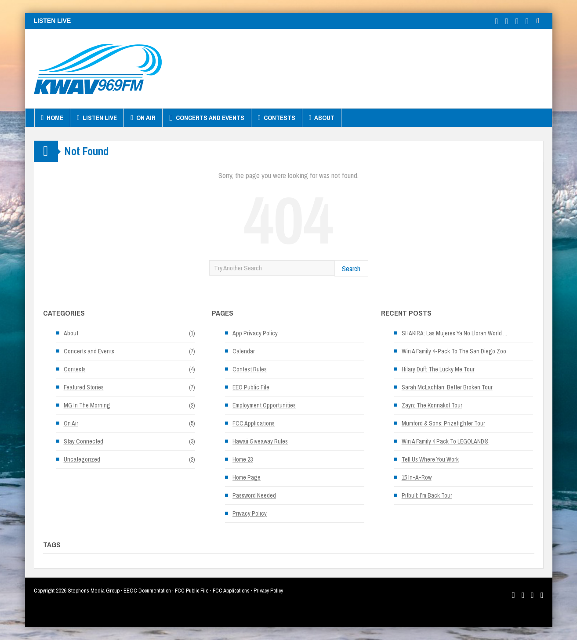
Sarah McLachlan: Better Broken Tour (447, 387)
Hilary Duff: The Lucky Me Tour (438, 369)
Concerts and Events (206, 118)
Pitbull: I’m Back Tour (427, 495)
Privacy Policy (249, 513)
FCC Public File (192, 590)
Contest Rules (249, 369)
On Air (143, 118)
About (322, 118)
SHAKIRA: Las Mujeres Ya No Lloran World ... (454, 333)
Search (351, 268)
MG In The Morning (87, 405)
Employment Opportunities (264, 405)
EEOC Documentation (147, 590)
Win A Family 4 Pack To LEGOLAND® (445, 441)
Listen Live (97, 118)
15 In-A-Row (417, 477)
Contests (276, 118)
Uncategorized (82, 459)
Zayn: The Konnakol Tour (432, 405)
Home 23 (242, 459)
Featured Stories (84, 387)
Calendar (243, 351)
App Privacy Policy (255, 333)
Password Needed (254, 495)
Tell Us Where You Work (430, 459)
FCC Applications (253, 423)
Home (52, 118)
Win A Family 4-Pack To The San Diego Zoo (454, 351)
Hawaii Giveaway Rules (260, 441)
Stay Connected (83, 441)
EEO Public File (250, 387)
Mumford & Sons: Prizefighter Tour (443, 423)
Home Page (246, 477)
